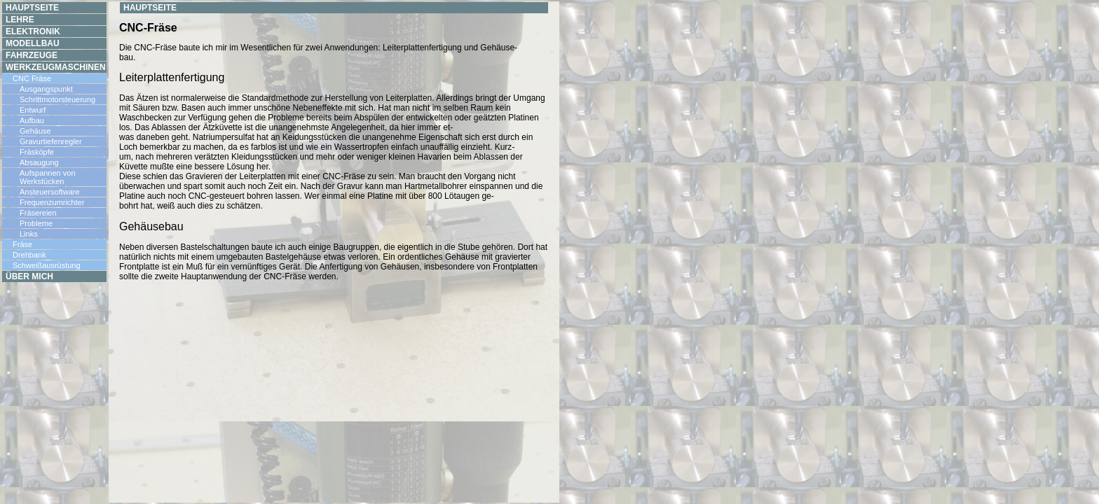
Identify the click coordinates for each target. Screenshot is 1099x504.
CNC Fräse (32, 78)
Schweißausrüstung (47, 265)
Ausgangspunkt (46, 89)
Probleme (36, 223)
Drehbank (29, 255)
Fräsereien (38, 213)
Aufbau (32, 120)
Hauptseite (32, 8)
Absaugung (39, 162)
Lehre (20, 19)
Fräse (22, 244)
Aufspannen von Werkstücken (48, 177)
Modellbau (33, 43)
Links (29, 234)
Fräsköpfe (37, 152)
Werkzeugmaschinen (56, 67)
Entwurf (33, 110)
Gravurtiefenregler (51, 141)
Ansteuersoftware (50, 192)
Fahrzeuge (31, 55)
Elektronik (33, 31)
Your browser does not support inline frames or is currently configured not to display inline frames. (334, 252)
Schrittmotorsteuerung (57, 99)
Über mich (29, 276)
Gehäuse (35, 131)
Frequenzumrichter (52, 202)
